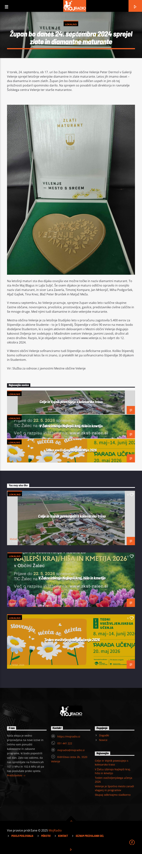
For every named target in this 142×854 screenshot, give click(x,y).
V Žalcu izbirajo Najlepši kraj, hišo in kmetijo (71, 425)
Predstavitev (16, 776)
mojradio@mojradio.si (71, 750)
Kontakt (63, 835)
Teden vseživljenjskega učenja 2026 (71, 450)
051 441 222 (64, 743)
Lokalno (71, 24)
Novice (103, 740)
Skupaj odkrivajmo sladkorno (113, 794)
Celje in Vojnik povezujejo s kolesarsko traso (71, 401)
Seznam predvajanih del (90, 835)
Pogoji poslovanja (22, 835)
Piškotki (45, 835)
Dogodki (104, 735)
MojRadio (55, 830)
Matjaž (13, 539)
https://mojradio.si (68, 736)
